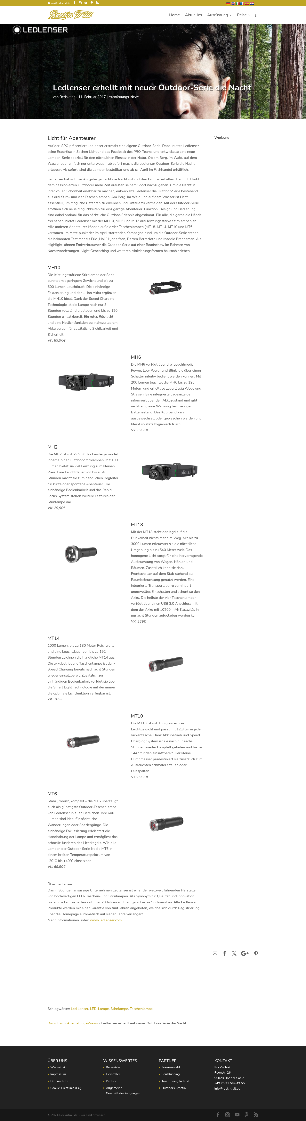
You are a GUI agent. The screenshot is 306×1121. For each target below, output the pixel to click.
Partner (111, 1081)
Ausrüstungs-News (124, 96)
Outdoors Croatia (174, 1088)
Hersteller (113, 1074)
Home (174, 16)
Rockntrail (56, 1023)
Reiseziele (113, 1067)
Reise (242, 16)
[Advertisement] (233, 199)
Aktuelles (193, 16)
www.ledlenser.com (106, 920)
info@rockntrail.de (227, 1088)
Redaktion (68, 96)
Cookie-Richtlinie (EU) (65, 1088)
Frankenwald (171, 1067)
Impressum (58, 1074)
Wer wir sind (59, 1067)
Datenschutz (59, 1081)
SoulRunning (171, 1074)
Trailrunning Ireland (175, 1081)
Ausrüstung (217, 16)
